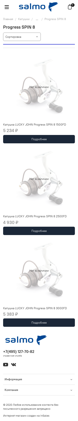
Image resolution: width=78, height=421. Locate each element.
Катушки (24, 19)
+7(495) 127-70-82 (18, 351)
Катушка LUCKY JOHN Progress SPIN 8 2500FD (35, 216)
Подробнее (39, 139)
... (37, 19)
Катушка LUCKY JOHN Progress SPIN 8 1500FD (34, 124)
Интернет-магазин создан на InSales (26, 415)
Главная (8, 19)
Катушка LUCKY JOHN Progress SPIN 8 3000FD (35, 308)
